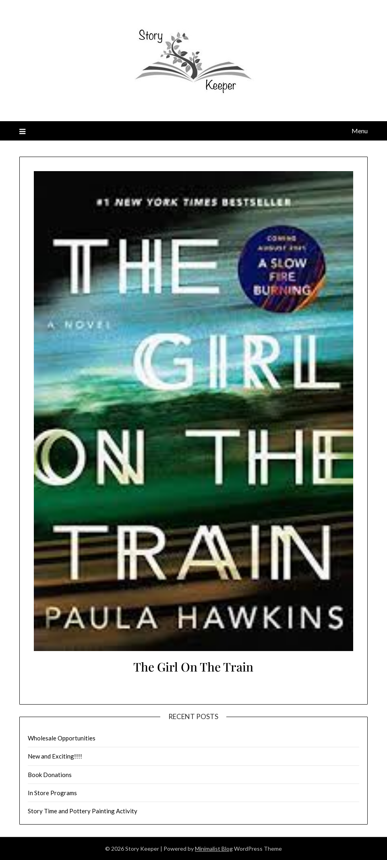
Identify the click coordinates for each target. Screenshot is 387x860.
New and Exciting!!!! (55, 756)
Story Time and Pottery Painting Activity (82, 811)
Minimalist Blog (214, 848)
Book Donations (50, 774)
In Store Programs (52, 792)
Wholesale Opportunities (61, 738)
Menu (360, 130)
